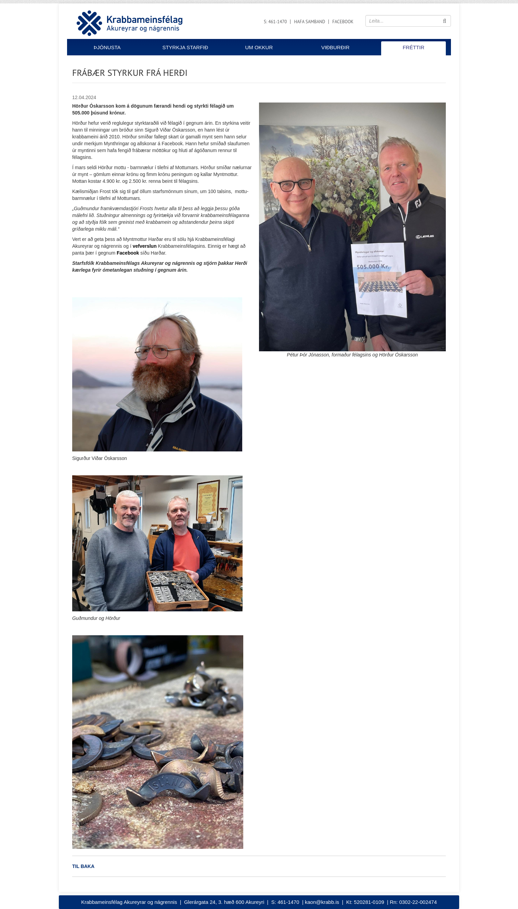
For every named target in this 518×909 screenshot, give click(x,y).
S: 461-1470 (275, 21)
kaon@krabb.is (322, 902)
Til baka (83, 866)
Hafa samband (309, 21)
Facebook (342, 21)
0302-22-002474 (418, 902)
